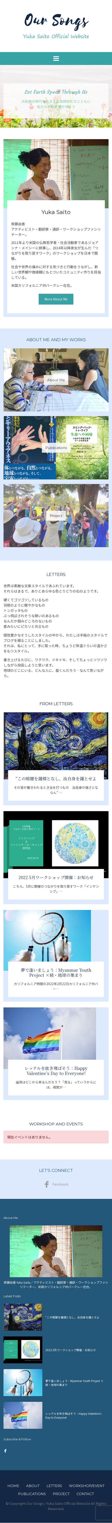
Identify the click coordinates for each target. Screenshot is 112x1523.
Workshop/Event (87, 1486)
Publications (32, 1494)
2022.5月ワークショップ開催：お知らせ (70, 1350)
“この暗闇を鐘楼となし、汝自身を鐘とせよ (72, 1317)
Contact (85, 1494)
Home (13, 1486)
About (33, 1486)
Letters (54, 1486)
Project (61, 1494)
